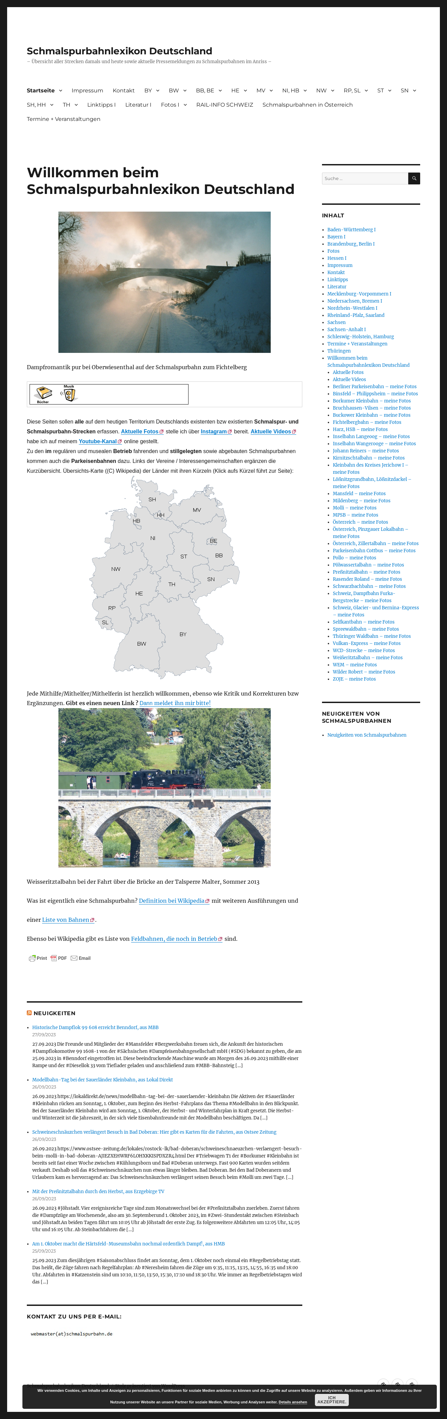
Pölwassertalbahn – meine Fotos (368, 565)
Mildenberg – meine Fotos (362, 501)
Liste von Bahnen (65, 919)
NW (321, 90)
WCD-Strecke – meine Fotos (364, 650)
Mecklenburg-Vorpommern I (359, 294)
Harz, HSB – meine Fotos (360, 429)
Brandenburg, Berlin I (351, 244)
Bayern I (336, 237)
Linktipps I (101, 105)
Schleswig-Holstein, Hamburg (360, 337)
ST (380, 90)
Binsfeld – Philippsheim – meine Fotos (375, 394)
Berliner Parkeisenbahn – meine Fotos (375, 387)
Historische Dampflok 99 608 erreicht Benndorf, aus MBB (95, 1027)
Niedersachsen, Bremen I (354, 301)
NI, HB (290, 90)
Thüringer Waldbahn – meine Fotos (372, 636)
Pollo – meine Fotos (354, 558)
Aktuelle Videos (271, 431)
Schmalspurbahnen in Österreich (308, 105)
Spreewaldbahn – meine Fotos (366, 629)
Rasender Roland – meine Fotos (367, 579)
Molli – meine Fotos (355, 508)
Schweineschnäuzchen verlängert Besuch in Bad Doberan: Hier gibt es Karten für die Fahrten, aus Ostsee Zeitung (154, 1132)
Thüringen (339, 351)
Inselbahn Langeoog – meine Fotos (371, 436)
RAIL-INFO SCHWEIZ (224, 105)
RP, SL (352, 90)
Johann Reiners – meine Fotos (366, 451)
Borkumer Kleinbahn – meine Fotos (372, 401)
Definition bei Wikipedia (171, 900)
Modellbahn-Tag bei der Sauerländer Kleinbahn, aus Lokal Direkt (102, 1080)
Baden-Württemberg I (351, 230)
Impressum (87, 90)
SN (405, 90)
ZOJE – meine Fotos (354, 679)
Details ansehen (293, 1402)
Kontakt (124, 90)
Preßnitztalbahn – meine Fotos (366, 572)
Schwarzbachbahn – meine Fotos (369, 586)
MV (260, 90)
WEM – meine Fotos (355, 665)
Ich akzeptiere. (332, 1400)
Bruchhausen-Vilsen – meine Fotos (372, 408)
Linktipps (337, 280)
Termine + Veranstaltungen (64, 119)
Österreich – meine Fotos (360, 522)
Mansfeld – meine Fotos (359, 494)
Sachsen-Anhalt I (346, 330)
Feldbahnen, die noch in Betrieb (174, 938)
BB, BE (205, 90)
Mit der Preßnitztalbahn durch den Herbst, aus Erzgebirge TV (98, 1192)
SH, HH (36, 105)
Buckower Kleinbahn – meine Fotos (372, 415)
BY (148, 90)
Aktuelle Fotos (348, 372)
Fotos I (170, 105)
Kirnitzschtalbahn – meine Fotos (369, 458)
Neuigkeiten (55, 1013)
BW (174, 90)
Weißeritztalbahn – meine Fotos (368, 658)
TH (66, 105)
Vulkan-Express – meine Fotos (367, 643)
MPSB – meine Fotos (355, 515)
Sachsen (336, 322)
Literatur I (138, 105)
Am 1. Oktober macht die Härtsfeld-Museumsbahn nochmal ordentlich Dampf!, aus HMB (128, 1244)
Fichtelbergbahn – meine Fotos (367, 422)
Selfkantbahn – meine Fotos (364, 622)
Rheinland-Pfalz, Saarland (356, 315)
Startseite (41, 90)
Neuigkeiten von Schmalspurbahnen (367, 735)
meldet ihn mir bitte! (175, 703)
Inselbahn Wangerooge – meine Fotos (374, 444)
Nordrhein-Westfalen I (352, 308)
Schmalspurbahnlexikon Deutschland (119, 51)
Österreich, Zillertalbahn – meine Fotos (376, 543)
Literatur (336, 287)
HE (235, 90)
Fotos (333, 251)
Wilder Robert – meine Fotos (364, 672)
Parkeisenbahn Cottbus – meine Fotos (374, 551)
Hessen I (336, 258)
